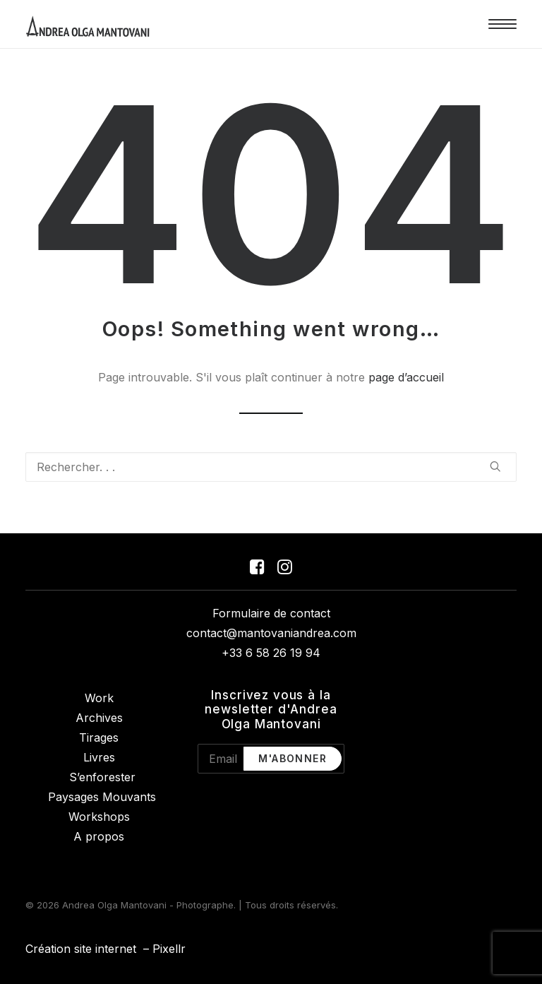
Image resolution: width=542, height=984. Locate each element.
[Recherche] (271, 467)
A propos (98, 836)
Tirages (99, 737)
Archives (99, 718)
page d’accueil (406, 377)
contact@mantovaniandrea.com (271, 633)
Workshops (99, 817)
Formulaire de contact (271, 613)
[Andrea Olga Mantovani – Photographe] (87, 24)
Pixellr (169, 949)
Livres (99, 757)
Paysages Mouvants (102, 797)
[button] (502, 24)
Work (99, 698)
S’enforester (102, 777)
